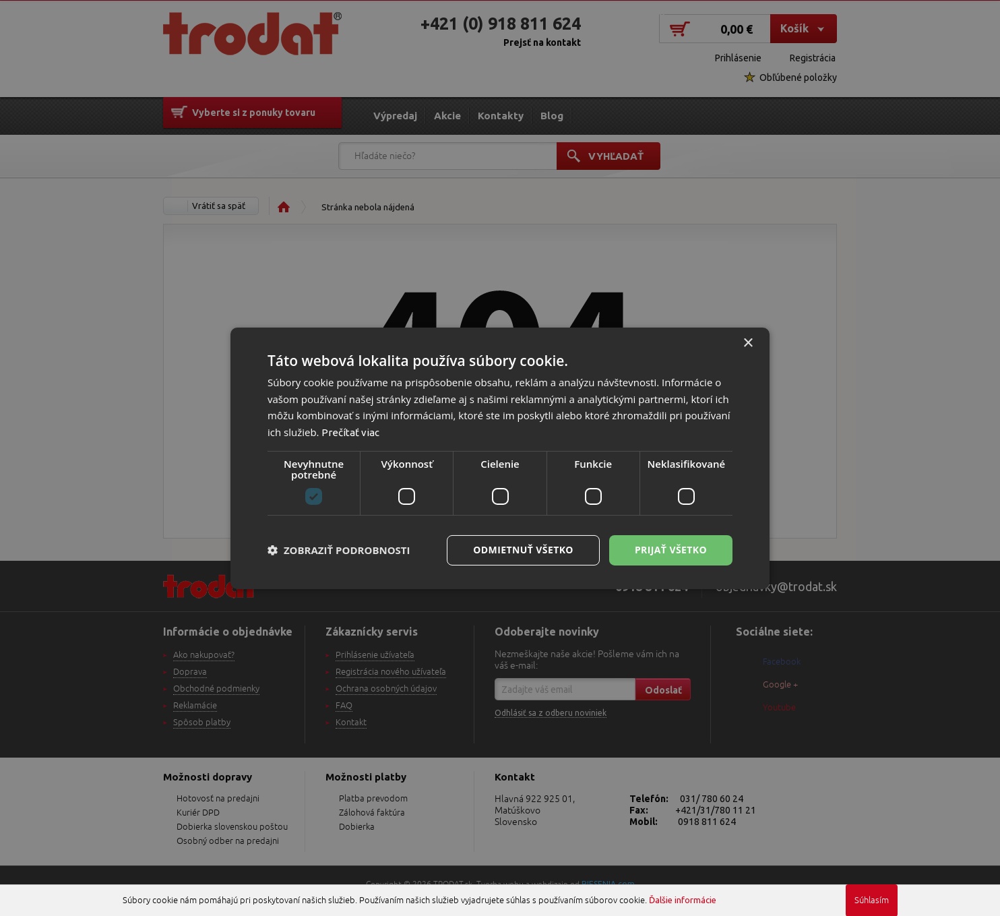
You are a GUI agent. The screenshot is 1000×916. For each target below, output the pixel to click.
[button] (339, 550)
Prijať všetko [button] (671, 549)
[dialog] (500, 457)
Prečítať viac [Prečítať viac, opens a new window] (350, 432)
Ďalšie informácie (682, 900)
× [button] (748, 343)
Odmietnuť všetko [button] (523, 549)
